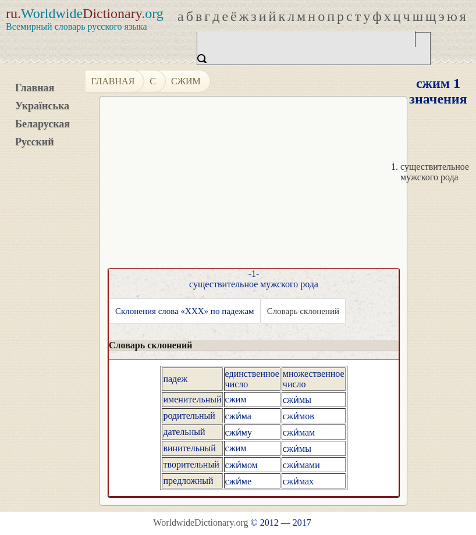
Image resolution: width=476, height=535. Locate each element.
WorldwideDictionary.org (200, 522)
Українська (42, 106)
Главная (34, 88)
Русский (34, 142)
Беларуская (42, 124)
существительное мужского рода (434, 172)
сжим (186, 81)
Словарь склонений (303, 311)
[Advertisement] (282, 186)
